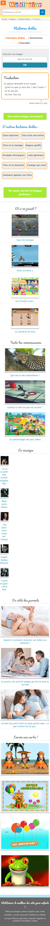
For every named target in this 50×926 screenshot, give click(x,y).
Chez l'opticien (10, 135)
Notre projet (18, 918)
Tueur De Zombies (25, 238)
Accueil (4, 19)
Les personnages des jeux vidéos (25, 438)
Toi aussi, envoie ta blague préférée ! (25, 192)
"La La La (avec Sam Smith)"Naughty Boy (5, 474)
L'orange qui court (36, 165)
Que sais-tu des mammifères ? (25, 374)
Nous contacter (30, 918)
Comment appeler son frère (17, 174)
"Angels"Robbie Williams (5, 558)
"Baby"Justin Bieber (5, 503)
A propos (7, 918)
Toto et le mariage (13, 145)
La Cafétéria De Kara (25, 330)
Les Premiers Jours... (25, 300)
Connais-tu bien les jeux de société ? (25, 406)
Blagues (13, 19)
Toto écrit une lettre (33, 135)
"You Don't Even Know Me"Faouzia (5, 530)
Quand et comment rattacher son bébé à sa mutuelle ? (25, 640)
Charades (24, 43)
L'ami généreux (36, 155)
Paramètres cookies (29, 921)
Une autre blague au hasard (25, 116)
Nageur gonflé (33, 145)
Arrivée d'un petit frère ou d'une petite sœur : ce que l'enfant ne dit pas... (25, 723)
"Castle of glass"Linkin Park (5, 583)
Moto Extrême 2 (25, 269)
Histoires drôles (24, 19)
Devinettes (36, 38)
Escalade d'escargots (14, 155)
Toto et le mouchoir (13, 165)
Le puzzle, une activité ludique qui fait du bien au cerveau (25, 681)
